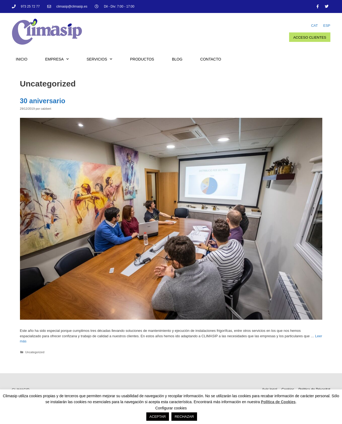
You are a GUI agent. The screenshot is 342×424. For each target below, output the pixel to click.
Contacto (210, 59)
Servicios (99, 59)
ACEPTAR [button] (158, 417)
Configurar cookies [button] (171, 408)
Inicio (22, 59)
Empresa (57, 59)
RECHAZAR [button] (184, 417)
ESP (326, 26)
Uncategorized (34, 352)
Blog (177, 59)
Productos (142, 59)
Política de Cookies (278, 402)
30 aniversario (42, 101)
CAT (314, 26)
